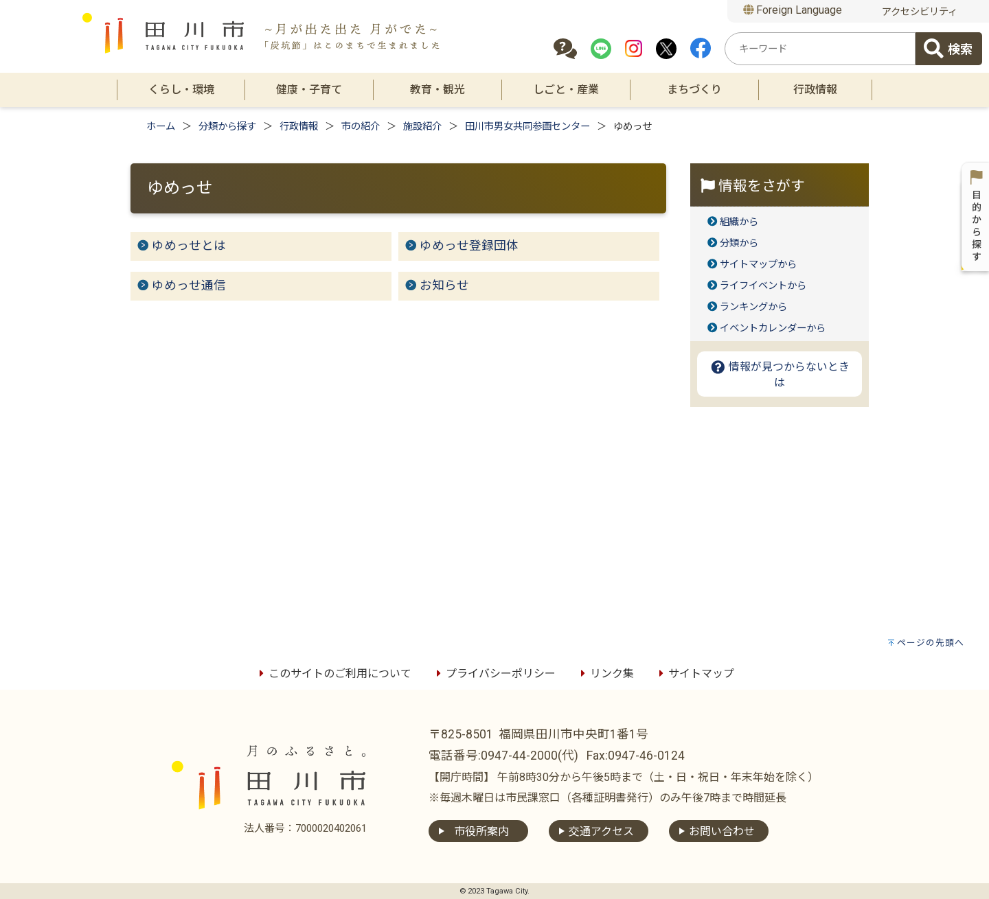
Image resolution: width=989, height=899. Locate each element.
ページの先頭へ (930, 643)
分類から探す (227, 126)
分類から (739, 243)
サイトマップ (694, 673)
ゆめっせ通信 (189, 285)
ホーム (160, 126)
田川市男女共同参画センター (527, 126)
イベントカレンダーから (773, 328)
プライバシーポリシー (494, 673)
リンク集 (605, 673)
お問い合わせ (722, 831)
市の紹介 (360, 126)
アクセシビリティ (919, 12)
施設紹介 (422, 126)
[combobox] (820, 49)
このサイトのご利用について (333, 673)
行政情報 (299, 126)
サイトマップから (758, 264)
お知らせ (444, 285)
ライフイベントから (763, 286)
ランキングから (753, 307)
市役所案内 (481, 831)
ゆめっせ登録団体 (469, 246)
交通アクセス (601, 831)
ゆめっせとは (189, 246)
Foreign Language (793, 9)
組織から (739, 222)
